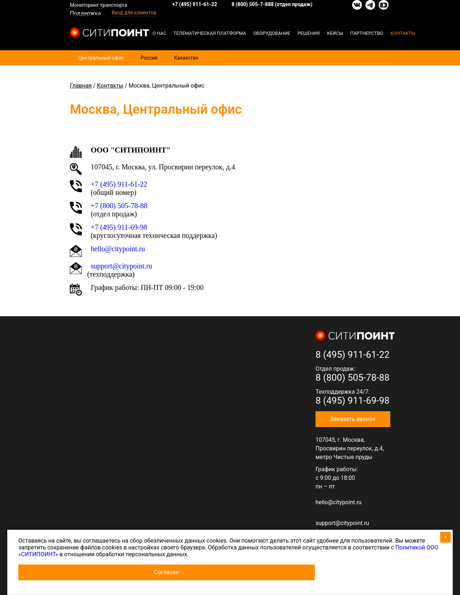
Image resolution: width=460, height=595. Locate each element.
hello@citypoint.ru (339, 502)
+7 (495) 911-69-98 (119, 227)
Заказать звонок (353, 419)
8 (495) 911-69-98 (353, 400)
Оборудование (271, 33)
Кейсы (335, 33)
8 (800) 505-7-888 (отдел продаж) (271, 4)
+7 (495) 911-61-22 (194, 4)
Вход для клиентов (134, 12)
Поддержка (85, 13)
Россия (149, 58)
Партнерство (366, 33)
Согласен (166, 572)
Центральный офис (101, 58)
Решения (309, 33)
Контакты (402, 33)
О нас (159, 33)
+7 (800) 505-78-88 (119, 206)
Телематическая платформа (210, 33)
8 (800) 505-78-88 (353, 377)
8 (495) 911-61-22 (353, 354)
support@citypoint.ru (121, 266)
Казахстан (186, 58)
